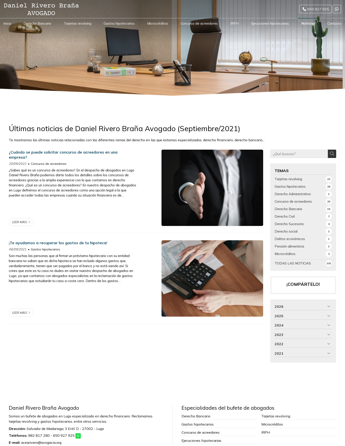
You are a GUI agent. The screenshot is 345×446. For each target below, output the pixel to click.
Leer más (19, 222)
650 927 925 (64, 435)
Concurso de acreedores (48, 164)
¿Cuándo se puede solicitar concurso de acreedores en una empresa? (63, 154)
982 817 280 (39, 435)
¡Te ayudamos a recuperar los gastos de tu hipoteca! (58, 242)
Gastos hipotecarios (45, 249)
